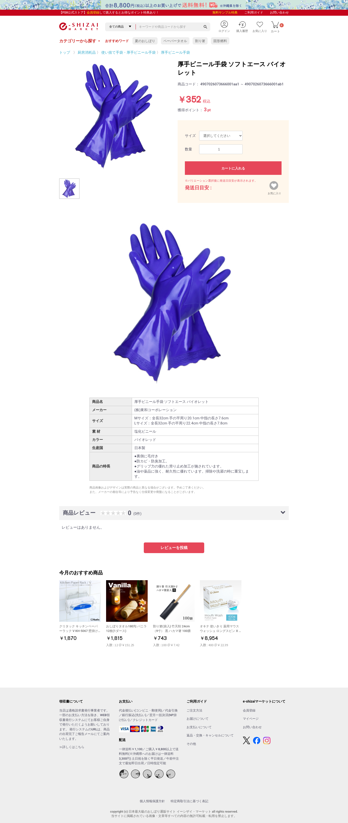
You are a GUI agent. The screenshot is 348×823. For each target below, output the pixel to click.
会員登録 (93, 12)
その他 (191, 744)
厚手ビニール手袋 (175, 52)
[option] (114, 115)
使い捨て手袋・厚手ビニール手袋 (128, 52)
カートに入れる (233, 168)
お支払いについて (199, 727)
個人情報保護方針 (152, 801)
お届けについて (198, 718)
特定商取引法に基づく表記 (189, 801)
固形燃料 (220, 41)
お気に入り (274, 192)
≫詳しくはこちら (71, 747)
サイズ (190, 135)
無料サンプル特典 (225, 12)
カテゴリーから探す (79, 40)
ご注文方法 (194, 710)
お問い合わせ (279, 12)
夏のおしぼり (145, 41)
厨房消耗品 (87, 52)
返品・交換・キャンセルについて (210, 735)
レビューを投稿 (174, 547)
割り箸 (200, 41)
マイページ (251, 718)
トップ (64, 52)
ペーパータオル (175, 41)
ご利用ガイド (253, 12)
